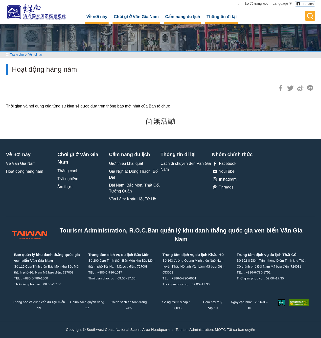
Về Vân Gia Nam (21, 163)
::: (239, 3)
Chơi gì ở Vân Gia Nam (136, 16)
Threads (222, 187)
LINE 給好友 (310, 88)
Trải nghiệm (67, 179)
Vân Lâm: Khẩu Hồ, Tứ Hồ (133, 199)
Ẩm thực (64, 187)
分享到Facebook (280, 88)
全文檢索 (310, 16)
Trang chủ (17, 54)
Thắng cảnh (67, 171)
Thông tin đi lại (221, 16)
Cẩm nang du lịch (182, 16)
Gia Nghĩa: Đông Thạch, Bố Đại (133, 174)
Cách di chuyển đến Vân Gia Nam (185, 166)
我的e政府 (281, 303)
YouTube (223, 171)
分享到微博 (300, 88)
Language (282, 3)
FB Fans (307, 4)
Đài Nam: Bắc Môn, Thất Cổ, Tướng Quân (134, 188)
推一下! (290, 88)
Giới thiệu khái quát (126, 163)
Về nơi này (96, 16)
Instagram (224, 179)
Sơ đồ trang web (256, 3)
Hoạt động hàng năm (24, 171)
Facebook (224, 164)
